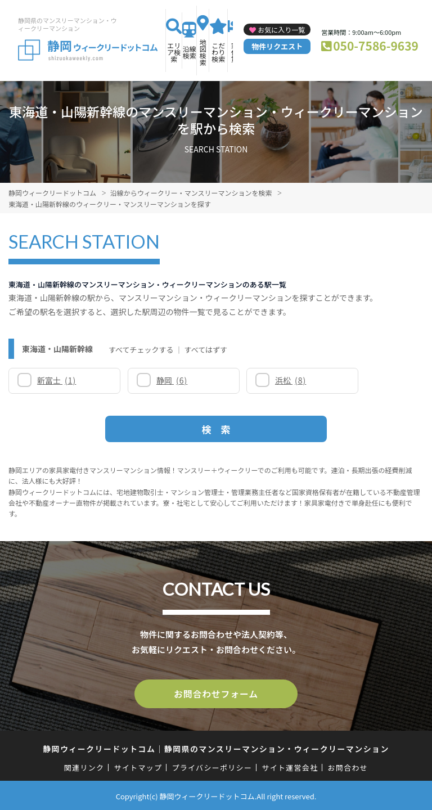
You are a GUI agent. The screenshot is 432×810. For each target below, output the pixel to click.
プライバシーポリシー (212, 766)
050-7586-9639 (375, 45)
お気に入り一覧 (281, 29)
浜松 (264, 380)
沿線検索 (189, 52)
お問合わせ (348, 766)
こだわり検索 (218, 52)
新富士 (57, 380)
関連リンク (84, 766)
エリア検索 (174, 52)
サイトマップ (138, 766)
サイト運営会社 (290, 766)
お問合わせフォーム (216, 693)
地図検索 (203, 52)
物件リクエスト (277, 46)
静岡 (158, 380)
